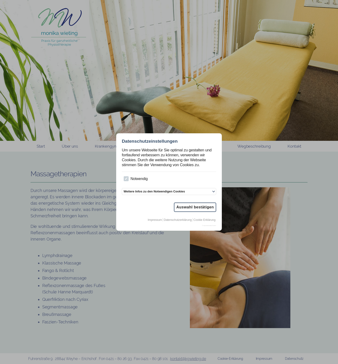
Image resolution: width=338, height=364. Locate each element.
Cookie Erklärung (204, 220)
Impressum (155, 220)
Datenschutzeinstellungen (150, 141)
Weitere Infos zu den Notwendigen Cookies (154, 191)
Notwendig (136, 178)
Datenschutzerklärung (178, 220)
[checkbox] (126, 178)
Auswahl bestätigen (195, 207)
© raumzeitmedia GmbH (209, 225)
